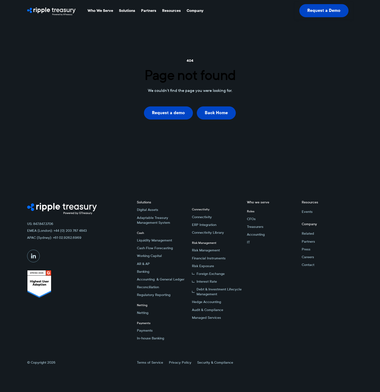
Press (306, 249)
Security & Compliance (215, 362)
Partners (308, 241)
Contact (308, 265)
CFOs (251, 219)
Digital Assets (147, 210)
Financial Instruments (209, 258)
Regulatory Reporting (153, 295)
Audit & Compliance (207, 310)
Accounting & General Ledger (160, 279)
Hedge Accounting (206, 302)
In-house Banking (150, 338)
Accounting (256, 234)
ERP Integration (204, 225)
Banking (143, 271)
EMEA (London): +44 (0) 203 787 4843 (57, 230)
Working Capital (149, 256)
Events (307, 211)
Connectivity (202, 217)
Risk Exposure (203, 266)
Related (308, 233)
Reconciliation (148, 287)
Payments (145, 330)
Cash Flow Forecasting (155, 248)
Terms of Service (150, 362)
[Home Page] (51, 10)
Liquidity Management (154, 240)
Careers (308, 257)
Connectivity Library (208, 232)
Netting (142, 313)
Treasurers (255, 226)
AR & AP (143, 264)
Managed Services (206, 317)
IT (248, 242)
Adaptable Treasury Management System (153, 220)
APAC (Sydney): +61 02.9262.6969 (54, 237)
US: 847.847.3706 (40, 224)
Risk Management (206, 250)
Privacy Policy (180, 362)
